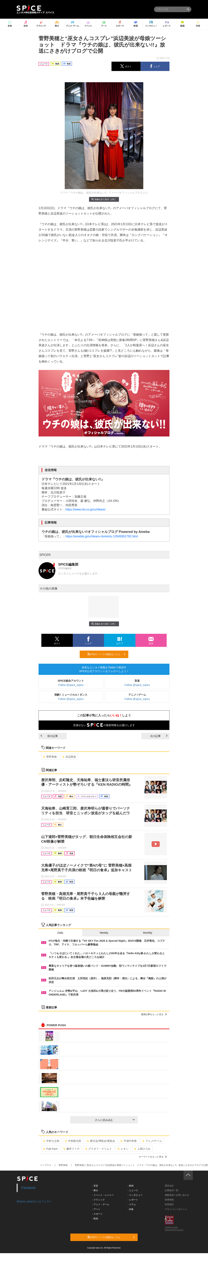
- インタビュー (135, 1195)
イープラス (45, 1165)
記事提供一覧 (171, 1190)
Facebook (28, 1188)
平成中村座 (128, 1140)
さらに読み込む (115, 1119)
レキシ (123, 1148)
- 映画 (95, 1218)
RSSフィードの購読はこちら (106, 654)
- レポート (133, 1199)
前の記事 (49, 735)
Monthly (147, 932)
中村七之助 (51, 1140)
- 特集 (131, 1209)
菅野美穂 (50, 756)
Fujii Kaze (50, 1148)
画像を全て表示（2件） (103, 199)
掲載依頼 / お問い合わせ (177, 1195)
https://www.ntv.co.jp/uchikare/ (85, 509)
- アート (96, 1209)
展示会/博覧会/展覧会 (101, 1140)
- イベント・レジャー (103, 1195)
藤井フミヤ (71, 1148)
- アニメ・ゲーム (100, 1204)
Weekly (104, 932)
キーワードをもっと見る (153, 1156)
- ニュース (133, 1190)
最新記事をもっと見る (154, 1014)
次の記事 (158, 735)
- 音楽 (95, 1185)
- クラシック (98, 1199)
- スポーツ (97, 1214)
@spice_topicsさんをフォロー (34, 1201)
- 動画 (131, 1185)
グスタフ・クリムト (98, 1148)
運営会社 (169, 1185)
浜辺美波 (69, 756)
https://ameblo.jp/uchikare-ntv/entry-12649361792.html (101, 536)
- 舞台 (95, 1190)
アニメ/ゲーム (152, 1140)
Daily (60, 932)
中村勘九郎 (73, 1140)
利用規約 (169, 1204)
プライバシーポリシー (176, 1209)
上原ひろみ (142, 1148)
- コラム (132, 1204)
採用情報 (169, 1199)
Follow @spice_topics (71, 684)
